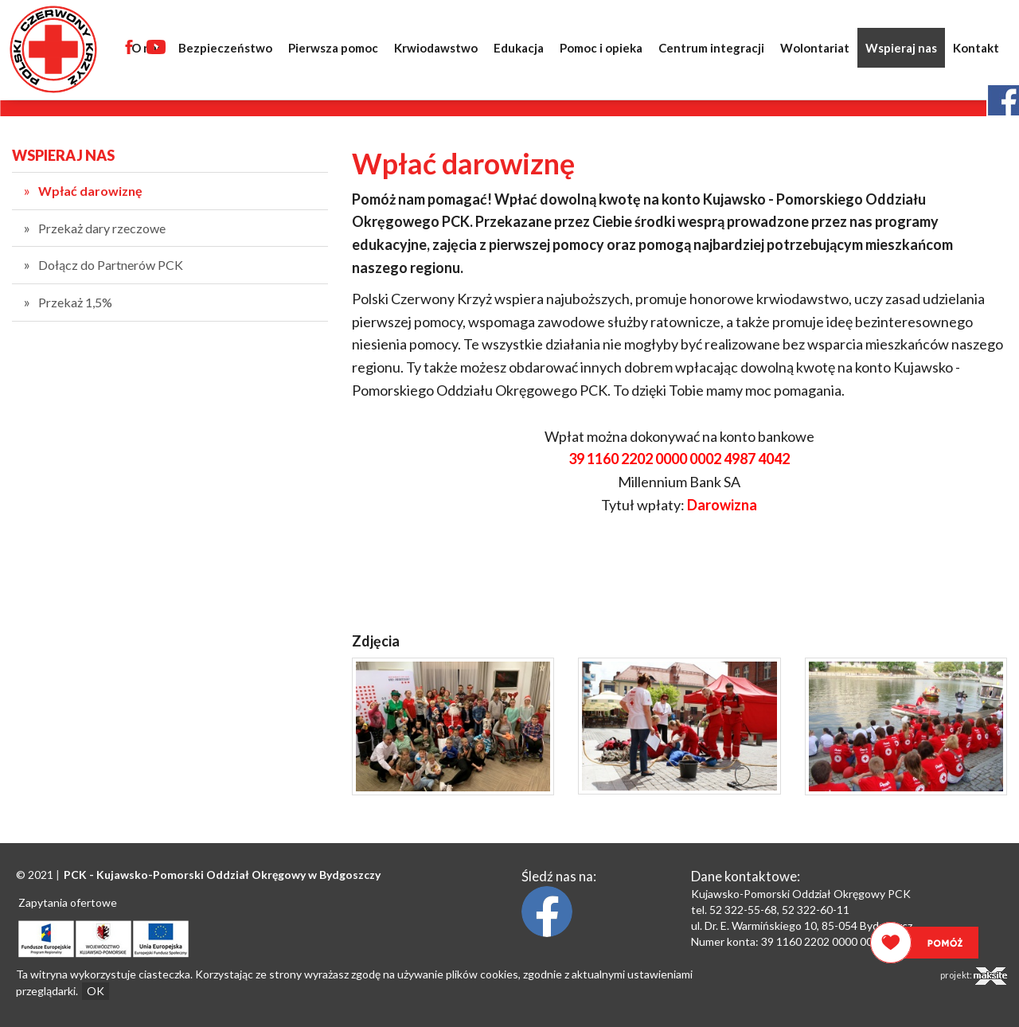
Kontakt (976, 48)
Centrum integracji (711, 48)
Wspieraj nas (901, 48)
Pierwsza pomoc (333, 48)
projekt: (973, 976)
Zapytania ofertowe (67, 902)
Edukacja (519, 48)
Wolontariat (814, 48)
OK (95, 991)
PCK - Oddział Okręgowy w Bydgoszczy (222, 874)
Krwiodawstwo (436, 48)
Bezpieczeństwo (225, 48)
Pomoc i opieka (601, 48)
